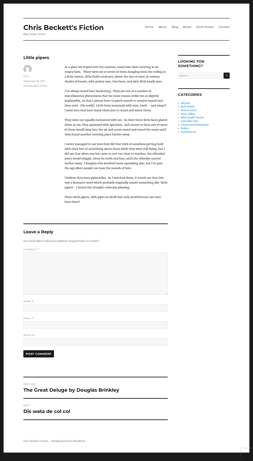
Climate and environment (195, 124)
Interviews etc (188, 132)
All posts (28, 85)
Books (187, 27)
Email (28, 318)
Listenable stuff (189, 121)
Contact (224, 27)
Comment (31, 249)
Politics (185, 128)
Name (28, 301)
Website (29, 335)
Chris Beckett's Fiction (63, 27)
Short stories (205, 27)
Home (149, 27)
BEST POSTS (40, 85)
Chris (26, 76)
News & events (189, 110)
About (162, 27)
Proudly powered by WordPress (68, 441)
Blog (175, 27)
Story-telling (188, 113)
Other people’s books (192, 117)
